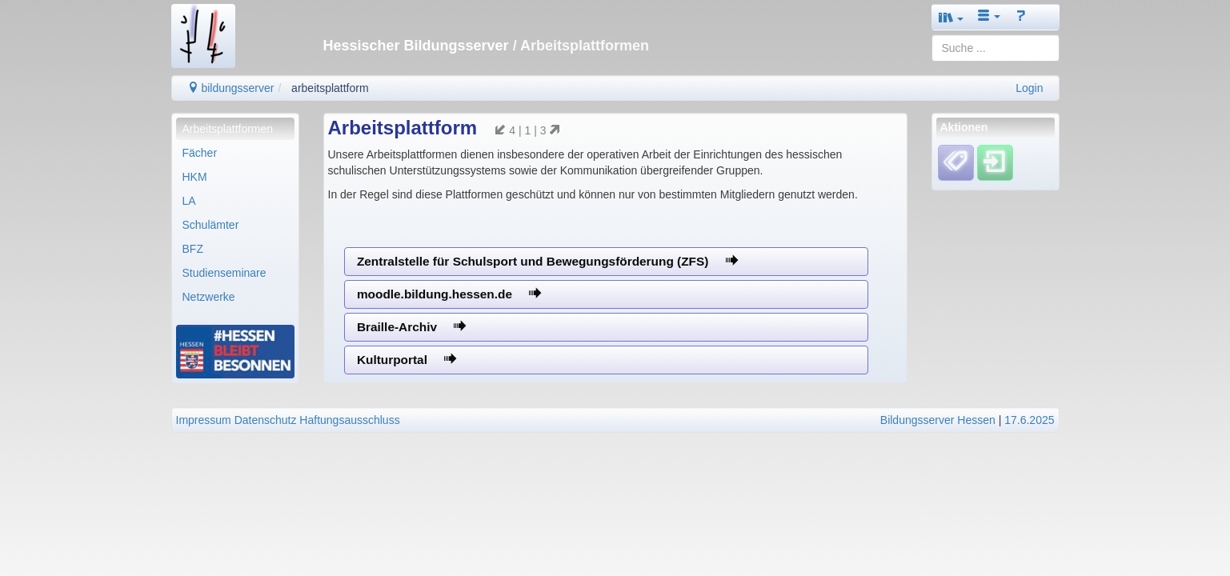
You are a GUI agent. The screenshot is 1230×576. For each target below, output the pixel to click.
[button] (951, 17)
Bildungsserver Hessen (938, 420)
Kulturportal (406, 359)
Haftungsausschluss (349, 420)
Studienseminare (224, 272)
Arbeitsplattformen (228, 128)
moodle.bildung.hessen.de (449, 294)
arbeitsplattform (329, 88)
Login (1029, 88)
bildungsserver (230, 88)
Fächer (200, 152)
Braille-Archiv (411, 327)
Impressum (203, 420)
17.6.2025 (1029, 420)
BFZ (192, 248)
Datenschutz (265, 420)
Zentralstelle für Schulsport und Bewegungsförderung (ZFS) (547, 261)
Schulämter (210, 224)
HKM (194, 176)
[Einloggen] (995, 162)
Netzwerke (208, 296)
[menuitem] (235, 129)
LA (189, 200)
